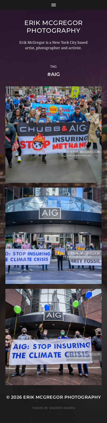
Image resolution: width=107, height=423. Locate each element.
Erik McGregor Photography (53, 26)
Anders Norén (62, 408)
